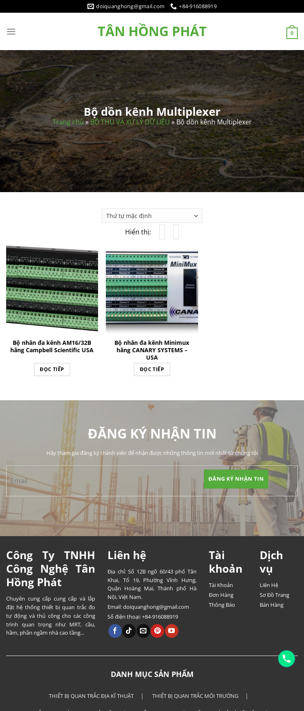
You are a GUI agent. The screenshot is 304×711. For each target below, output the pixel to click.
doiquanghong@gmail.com (156, 606)
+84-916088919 (160, 616)
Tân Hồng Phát (152, 31)
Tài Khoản (221, 585)
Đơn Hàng (221, 595)
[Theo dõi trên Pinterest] (157, 631)
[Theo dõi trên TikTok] (129, 631)
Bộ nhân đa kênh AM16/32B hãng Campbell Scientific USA (52, 346)
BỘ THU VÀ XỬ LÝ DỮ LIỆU (130, 121)
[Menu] (11, 31)
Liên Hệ (269, 585)
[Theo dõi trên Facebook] (115, 631)
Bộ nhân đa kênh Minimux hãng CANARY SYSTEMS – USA (151, 350)
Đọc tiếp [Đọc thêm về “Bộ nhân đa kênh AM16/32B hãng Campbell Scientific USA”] (52, 369)
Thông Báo (222, 604)
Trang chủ (68, 121)
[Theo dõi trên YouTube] (171, 631)
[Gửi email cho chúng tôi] (143, 631)
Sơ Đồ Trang (274, 595)
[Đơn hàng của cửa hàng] (152, 216)
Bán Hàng (271, 604)
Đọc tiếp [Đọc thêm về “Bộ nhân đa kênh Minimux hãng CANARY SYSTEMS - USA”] (152, 369)
